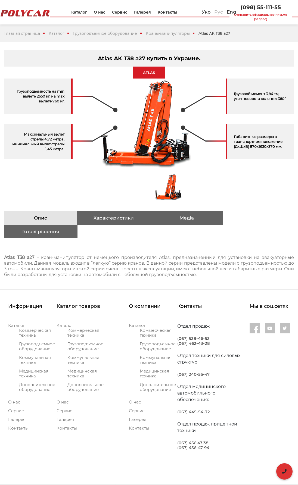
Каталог (56, 33)
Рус (218, 12)
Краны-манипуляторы (168, 33)
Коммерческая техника (35, 319)
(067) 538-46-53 (193, 325)
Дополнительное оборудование (37, 373)
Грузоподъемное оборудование (105, 33)
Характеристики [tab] (112, 218)
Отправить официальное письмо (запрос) (260, 17)
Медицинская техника (33, 360)
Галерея (17, 405)
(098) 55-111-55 (261, 7)
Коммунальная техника (35, 346)
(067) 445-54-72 (193, 398)
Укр (206, 12)
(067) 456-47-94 (193, 434)
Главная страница (22, 33)
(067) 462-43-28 (193, 329)
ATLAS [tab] (149, 72)
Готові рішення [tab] (257, 218)
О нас (14, 388)
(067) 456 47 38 (193, 429)
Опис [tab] (40, 218)
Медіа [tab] (185, 218)
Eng (231, 12)
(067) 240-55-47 (193, 360)
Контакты (18, 414)
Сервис (16, 397)
